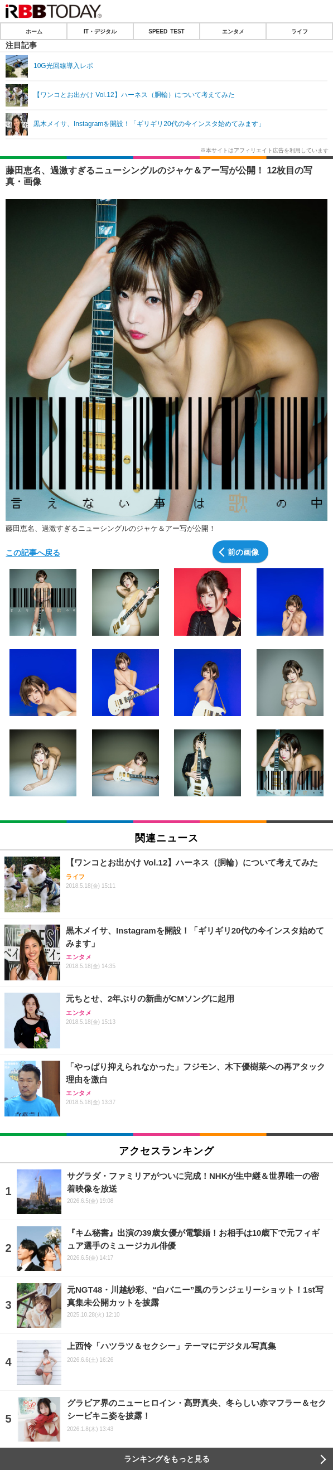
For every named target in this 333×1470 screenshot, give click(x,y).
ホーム (34, 31)
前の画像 (243, 551)
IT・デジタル (100, 31)
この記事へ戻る (33, 552)
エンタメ (233, 31)
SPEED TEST (166, 31)
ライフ (299, 31)
